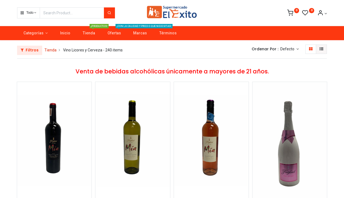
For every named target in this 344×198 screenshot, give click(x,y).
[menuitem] (65, 33)
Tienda (50, 50)
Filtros (30, 50)
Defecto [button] (287, 49)
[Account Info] (322, 13)
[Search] (109, 12)
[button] (28, 12)
